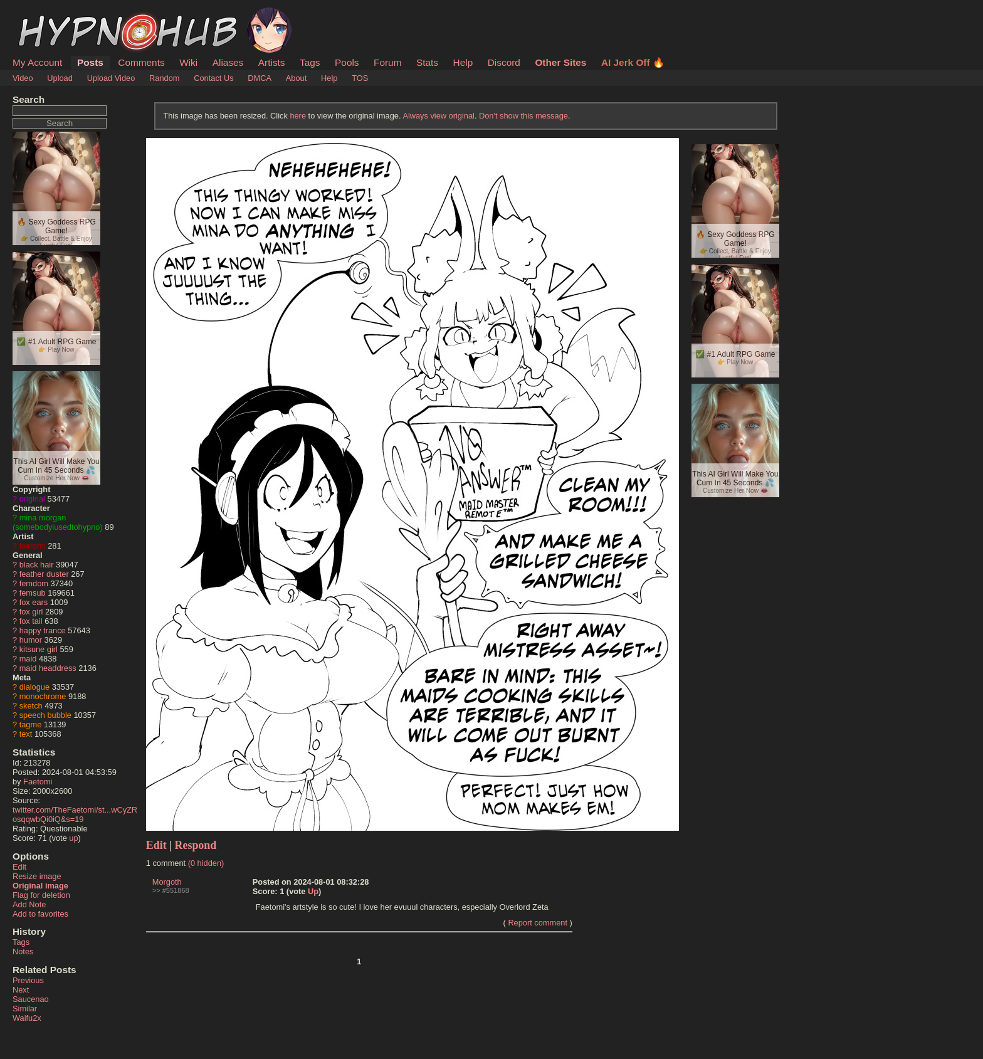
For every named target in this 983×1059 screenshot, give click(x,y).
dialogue (34, 687)
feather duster (44, 574)
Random (164, 78)
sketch (31, 705)
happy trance (42, 630)
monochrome (42, 696)
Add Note (29, 904)
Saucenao (31, 999)
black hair (36, 564)
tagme (30, 724)
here (298, 115)
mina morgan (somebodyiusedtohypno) (58, 522)
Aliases (228, 62)
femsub (32, 593)
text (26, 734)
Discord (504, 62)
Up (313, 891)
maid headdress (47, 668)
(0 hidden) (206, 863)
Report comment (537, 922)
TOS (360, 78)
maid (28, 658)
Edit (19, 867)
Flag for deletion (41, 895)
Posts (90, 62)
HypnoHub (47, 14)
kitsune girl (38, 649)
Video (23, 78)
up (73, 838)
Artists (271, 62)
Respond (196, 845)
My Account (37, 62)
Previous (28, 980)
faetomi (32, 546)
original (32, 498)
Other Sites (560, 62)
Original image (40, 885)
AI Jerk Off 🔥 (633, 62)
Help (463, 62)
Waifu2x (27, 1018)
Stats (427, 62)
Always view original (438, 115)
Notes (23, 951)
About (296, 78)
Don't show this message (523, 115)
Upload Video (111, 78)
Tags (310, 62)
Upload (60, 78)
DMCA (259, 78)
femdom (33, 583)
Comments (141, 62)
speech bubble (45, 715)
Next (21, 989)
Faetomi (37, 781)
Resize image (37, 876)
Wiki (188, 62)
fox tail (31, 621)
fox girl (31, 611)
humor (30, 640)
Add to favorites (40, 914)
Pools (347, 62)
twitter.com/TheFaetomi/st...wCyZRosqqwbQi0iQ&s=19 (75, 814)
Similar (25, 1008)
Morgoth (167, 882)
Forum (387, 62)
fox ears (33, 602)
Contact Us (213, 78)
